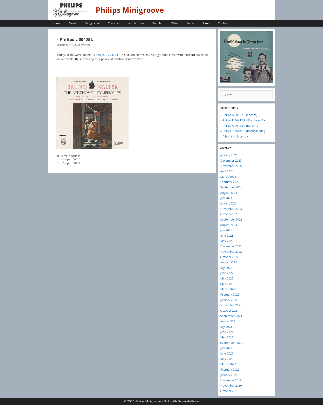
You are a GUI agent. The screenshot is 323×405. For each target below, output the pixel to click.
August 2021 (228, 321)
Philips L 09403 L (107, 55)
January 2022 (229, 300)
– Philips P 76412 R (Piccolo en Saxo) (244, 120)
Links (206, 23)
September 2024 (231, 187)
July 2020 (226, 348)
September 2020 (231, 343)
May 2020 (226, 359)
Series (191, 23)
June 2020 (226, 353)
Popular (157, 23)
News (72, 23)
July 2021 (226, 327)
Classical (113, 23)
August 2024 (228, 193)
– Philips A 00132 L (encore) (238, 115)
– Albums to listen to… (235, 136)
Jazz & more (136, 23)
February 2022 (229, 294)
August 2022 (228, 262)
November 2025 (231, 166)
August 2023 (228, 225)
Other (174, 23)
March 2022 (228, 289)
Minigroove (92, 23)
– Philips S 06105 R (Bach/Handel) (242, 131)
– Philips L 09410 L (71, 159)
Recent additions (70, 155)
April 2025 (226, 171)
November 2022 (231, 252)
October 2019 (229, 391)
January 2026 (229, 155)
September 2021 (231, 316)
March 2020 (228, 364)
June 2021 (226, 332)
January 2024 (229, 203)
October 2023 (229, 214)
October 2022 (229, 257)
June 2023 (226, 235)
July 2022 (226, 268)
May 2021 (226, 337)
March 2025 (228, 176)
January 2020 (229, 375)
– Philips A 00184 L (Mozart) (239, 126)
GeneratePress (189, 401)
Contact (223, 23)
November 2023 (231, 209)
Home (56, 23)
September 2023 (231, 219)
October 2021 (229, 310)
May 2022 (226, 278)
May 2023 (226, 241)
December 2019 (231, 380)
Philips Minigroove (130, 10)
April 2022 (226, 284)
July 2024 (226, 198)
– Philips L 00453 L (71, 163)
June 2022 (226, 273)
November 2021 (231, 305)
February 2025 (229, 182)
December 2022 (231, 246)
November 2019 (231, 385)
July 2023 (226, 230)
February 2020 (229, 369)
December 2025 (231, 160)
